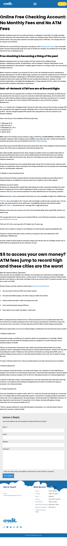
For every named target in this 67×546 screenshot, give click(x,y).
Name (5, 435)
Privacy (37, 508)
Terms (37, 505)
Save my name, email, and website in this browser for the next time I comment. (29, 480)
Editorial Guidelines (41, 516)
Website (5, 450)
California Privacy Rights (40, 520)
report (5, 109)
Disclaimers (38, 511)
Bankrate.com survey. (47, 47)
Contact (37, 502)
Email (5, 442)
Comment (6, 457)
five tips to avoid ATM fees (40, 291)
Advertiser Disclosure (41, 513)
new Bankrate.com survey (9, 223)
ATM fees (3, 205)
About (37, 500)
